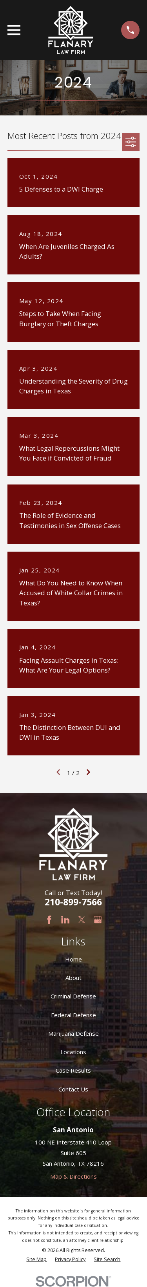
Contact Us (73, 1089)
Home (73, 959)
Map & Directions (73, 1176)
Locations (73, 1052)
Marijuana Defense (73, 1033)
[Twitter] (82, 920)
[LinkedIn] (65, 920)
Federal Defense (73, 1015)
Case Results (73, 1070)
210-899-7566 (73, 902)
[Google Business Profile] (98, 920)
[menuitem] (36, 1259)
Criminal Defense (73, 996)
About (73, 978)
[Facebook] (49, 920)
